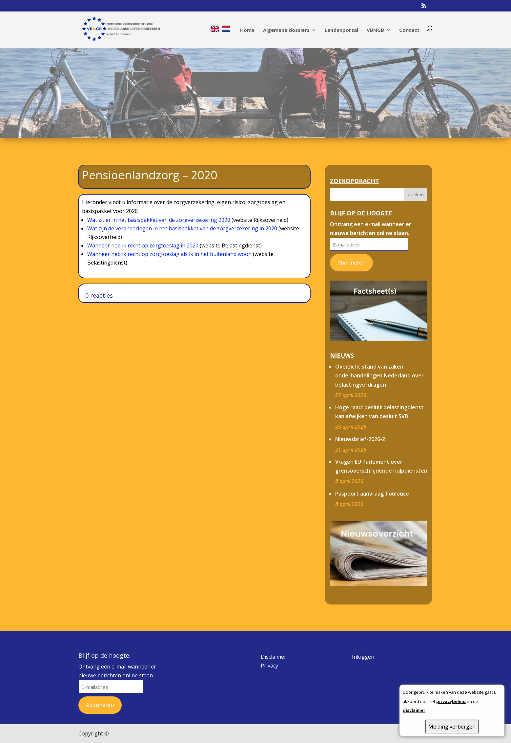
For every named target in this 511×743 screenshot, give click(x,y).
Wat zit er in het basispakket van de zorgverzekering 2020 (158, 219)
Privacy (269, 665)
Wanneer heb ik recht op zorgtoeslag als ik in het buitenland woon (169, 254)
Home (247, 30)
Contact (409, 30)
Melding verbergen (452, 726)
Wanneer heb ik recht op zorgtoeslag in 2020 (142, 245)
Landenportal (341, 30)
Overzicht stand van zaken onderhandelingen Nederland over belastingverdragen (379, 375)
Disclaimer (273, 656)
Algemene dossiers (286, 30)
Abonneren (351, 262)
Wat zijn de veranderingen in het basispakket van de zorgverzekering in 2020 (182, 228)
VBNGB (375, 30)
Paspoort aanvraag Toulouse (372, 493)
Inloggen (363, 656)
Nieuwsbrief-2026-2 (360, 439)
